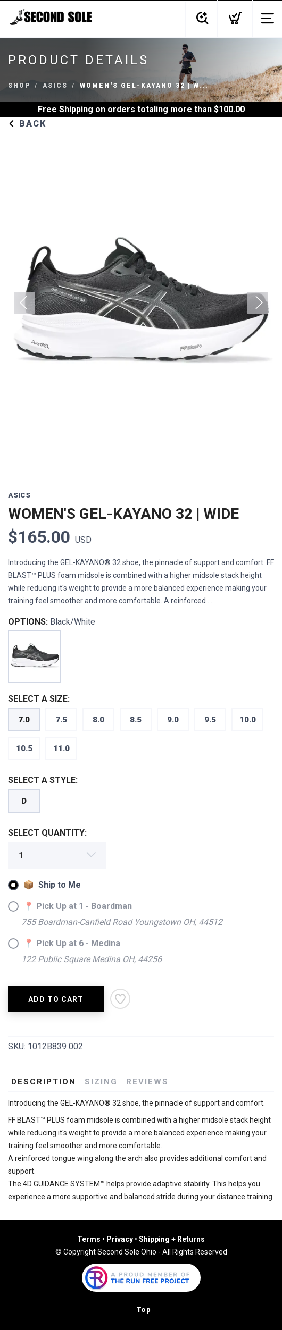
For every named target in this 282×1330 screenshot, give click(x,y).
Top (144, 1310)
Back (27, 124)
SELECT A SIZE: (39, 699)
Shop (19, 85)
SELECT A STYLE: (43, 780)
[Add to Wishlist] (120, 999)
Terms (89, 1239)
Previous (24, 303)
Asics (55, 85)
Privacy (119, 1239)
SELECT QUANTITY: (47, 833)
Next (257, 303)
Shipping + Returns (172, 1239)
